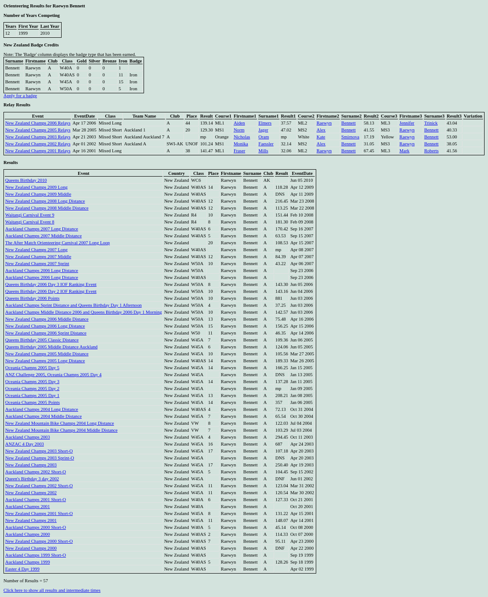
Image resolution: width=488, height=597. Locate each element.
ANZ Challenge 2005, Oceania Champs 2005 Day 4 (53, 374)
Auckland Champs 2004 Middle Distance (43, 416)
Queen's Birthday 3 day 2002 (32, 478)
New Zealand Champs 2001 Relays (37, 150)
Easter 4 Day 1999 (22, 569)
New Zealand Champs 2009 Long (36, 187)
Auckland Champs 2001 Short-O (35, 499)
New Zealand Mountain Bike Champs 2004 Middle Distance (61, 430)
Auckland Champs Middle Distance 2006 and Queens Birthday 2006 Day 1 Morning (83, 312)
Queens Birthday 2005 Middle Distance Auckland (51, 346)
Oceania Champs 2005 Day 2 (32, 388)
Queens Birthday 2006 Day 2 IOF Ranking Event (50, 291)
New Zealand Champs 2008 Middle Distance (46, 208)
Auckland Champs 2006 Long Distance (41, 270)
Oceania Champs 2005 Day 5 (32, 367)
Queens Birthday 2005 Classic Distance (42, 340)
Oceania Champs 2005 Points (32, 402)
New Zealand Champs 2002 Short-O (39, 485)
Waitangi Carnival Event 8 (29, 222)
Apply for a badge (20, 95)
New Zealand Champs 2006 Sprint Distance (45, 333)
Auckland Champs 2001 (27, 506)
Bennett (348, 123)
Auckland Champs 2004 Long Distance (41, 409)
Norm (239, 130)
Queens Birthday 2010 (26, 180)
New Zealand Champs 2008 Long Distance (45, 201)
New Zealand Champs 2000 (31, 548)
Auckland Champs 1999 (27, 562)
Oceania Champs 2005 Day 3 (32, 381)
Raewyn (324, 123)
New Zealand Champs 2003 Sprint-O (39, 458)
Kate (321, 136)
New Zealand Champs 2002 (31, 492)
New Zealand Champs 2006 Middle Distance (46, 319)
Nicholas (242, 136)
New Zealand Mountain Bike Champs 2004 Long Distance (59, 423)
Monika (241, 143)
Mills (264, 150)
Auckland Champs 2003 (27, 437)
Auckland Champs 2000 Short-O (35, 527)
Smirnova (350, 136)
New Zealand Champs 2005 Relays (37, 130)
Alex (321, 130)
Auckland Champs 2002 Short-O (35, 471)
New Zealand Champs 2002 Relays (37, 143)
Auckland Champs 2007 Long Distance (41, 228)
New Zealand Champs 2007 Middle (38, 256)
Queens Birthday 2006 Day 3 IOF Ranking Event (50, 284)
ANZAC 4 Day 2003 (24, 444)
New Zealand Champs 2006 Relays (37, 123)
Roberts (431, 150)
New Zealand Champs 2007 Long (36, 249)
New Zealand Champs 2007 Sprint (37, 263)
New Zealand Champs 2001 (31, 520)
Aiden (239, 123)
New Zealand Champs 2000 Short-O (39, 541)
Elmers (265, 123)
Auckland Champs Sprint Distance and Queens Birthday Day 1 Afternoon (73, 305)
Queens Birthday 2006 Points (32, 298)
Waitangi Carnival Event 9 (29, 215)
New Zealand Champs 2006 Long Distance (45, 326)
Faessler (266, 143)
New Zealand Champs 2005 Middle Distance (46, 353)
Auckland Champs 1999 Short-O (35, 555)
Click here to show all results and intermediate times (52, 590)
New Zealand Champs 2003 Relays (37, 136)
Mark (404, 150)
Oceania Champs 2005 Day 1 (32, 395)
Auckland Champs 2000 (27, 534)
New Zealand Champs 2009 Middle (38, 194)
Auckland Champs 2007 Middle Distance (43, 235)
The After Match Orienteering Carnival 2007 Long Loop (57, 242)
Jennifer (407, 123)
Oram (264, 136)
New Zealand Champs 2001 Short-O (39, 513)
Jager (263, 130)
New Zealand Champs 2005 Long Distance (45, 360)
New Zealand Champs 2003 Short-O (39, 451)
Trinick (431, 123)
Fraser (240, 150)
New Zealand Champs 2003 (31, 465)
